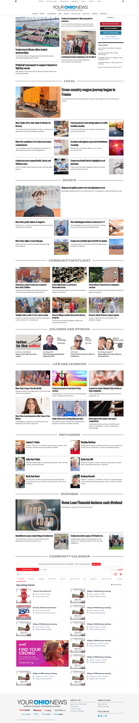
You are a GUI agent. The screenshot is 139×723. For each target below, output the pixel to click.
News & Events (103, 706)
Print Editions (75, 1)
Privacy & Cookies (77, 711)
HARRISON (103, 13)
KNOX (60, 13)
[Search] (123, 1)
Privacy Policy (51, 719)
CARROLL (95, 13)
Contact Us (91, 1)
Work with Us (102, 704)
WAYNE (42, 13)
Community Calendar (52, 1)
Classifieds (40, 1)
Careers (99, 1)
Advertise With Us (64, 1)
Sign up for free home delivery (110, 24)
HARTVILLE (86, 13)
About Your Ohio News (78, 704)
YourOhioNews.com (34, 719)
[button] (120, 345)
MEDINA (66, 13)
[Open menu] (16, 1)
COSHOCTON (75, 13)
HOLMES (35, 13)
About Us (83, 1)
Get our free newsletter (110, 28)
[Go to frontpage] (70, 8)
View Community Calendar (110, 33)
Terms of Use (75, 708)
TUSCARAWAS (51, 13)
